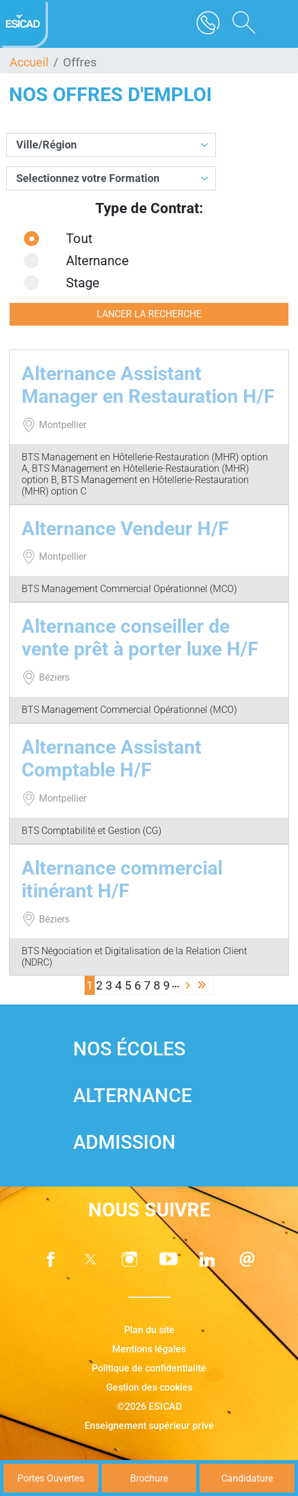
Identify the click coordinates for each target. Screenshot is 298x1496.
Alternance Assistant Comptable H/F (111, 758)
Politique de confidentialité (149, 1368)
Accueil (29, 62)
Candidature (247, 1478)
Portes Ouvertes (50, 1478)
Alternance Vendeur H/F (125, 528)
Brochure (149, 1478)
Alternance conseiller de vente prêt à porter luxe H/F (140, 637)
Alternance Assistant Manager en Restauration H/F (148, 385)
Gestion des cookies (149, 1387)
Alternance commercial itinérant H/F (122, 879)
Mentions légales (149, 1349)
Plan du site (149, 1330)
